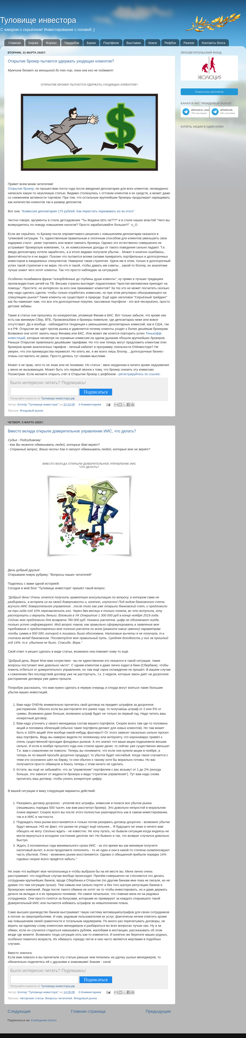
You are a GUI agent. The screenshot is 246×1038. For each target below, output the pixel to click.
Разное (189, 43)
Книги (152, 43)
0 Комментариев (90, 404)
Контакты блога (213, 43)
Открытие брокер (21, 188)
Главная (14, 43)
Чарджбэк (71, 43)
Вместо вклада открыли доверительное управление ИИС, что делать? (72, 431)
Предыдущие (158, 1011)
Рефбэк (170, 43)
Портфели (111, 43)
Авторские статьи (32, 998)
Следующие (19, 1011)
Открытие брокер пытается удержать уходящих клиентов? (61, 61)
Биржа (33, 43)
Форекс (51, 43)
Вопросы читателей (58, 998)
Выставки (133, 43)
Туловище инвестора (38, 20)
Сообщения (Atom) (44, 1020)
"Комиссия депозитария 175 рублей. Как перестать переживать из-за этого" (78, 211)
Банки (91, 43)
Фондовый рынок (31, 410)
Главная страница (88, 1011)
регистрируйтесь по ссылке (139, 374)
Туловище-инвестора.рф (58, 398)
